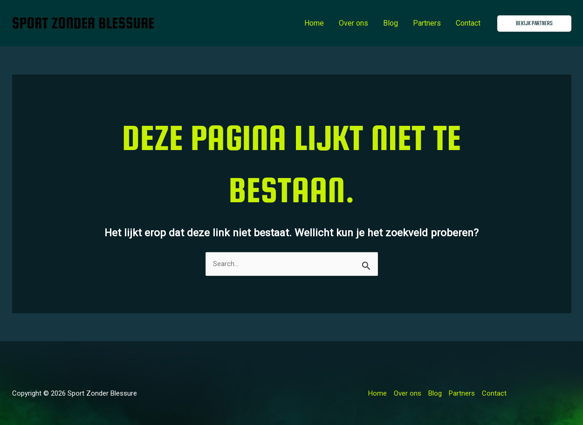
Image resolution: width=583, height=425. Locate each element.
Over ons (353, 23)
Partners (427, 23)
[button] (534, 23)
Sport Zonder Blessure (83, 23)
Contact (468, 23)
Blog (390, 23)
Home (314, 23)
